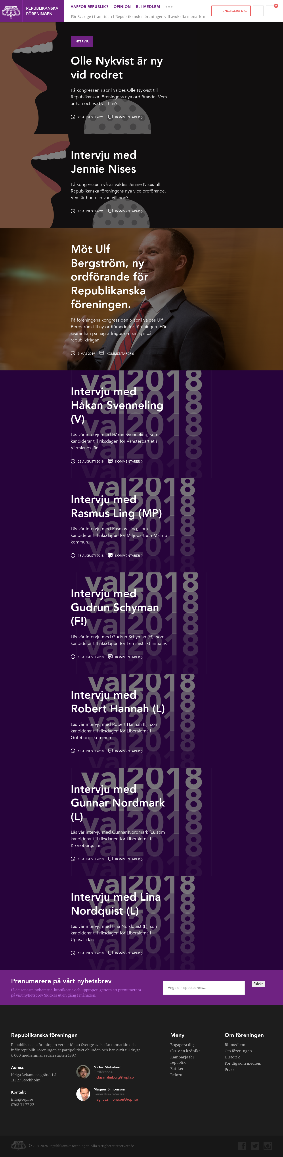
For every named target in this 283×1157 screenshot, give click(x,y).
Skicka (258, 984)
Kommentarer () (129, 117)
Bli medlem (148, 7)
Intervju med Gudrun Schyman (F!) (115, 607)
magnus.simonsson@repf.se (116, 1099)
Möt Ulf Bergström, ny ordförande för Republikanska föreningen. (109, 276)
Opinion (122, 7)
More (169, 6)
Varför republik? (89, 7)
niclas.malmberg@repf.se (114, 1077)
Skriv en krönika (185, 1051)
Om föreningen (238, 1051)
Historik (232, 1057)
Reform (177, 1075)
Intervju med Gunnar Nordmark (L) (118, 802)
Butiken (177, 1068)
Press (230, 1069)
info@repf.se (22, 1099)
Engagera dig (234, 11)
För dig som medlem (243, 1063)
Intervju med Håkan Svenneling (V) (117, 405)
